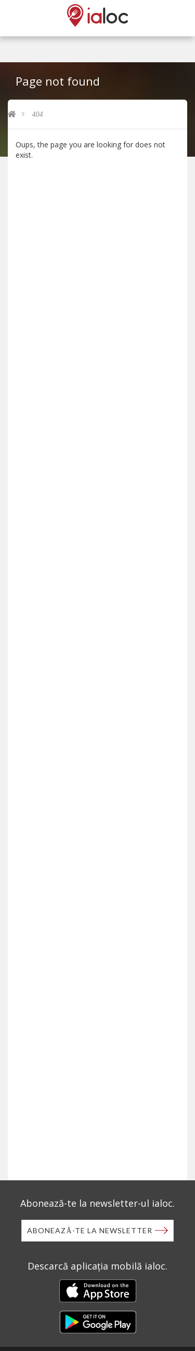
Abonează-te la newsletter (89, 1230)
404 (37, 114)
